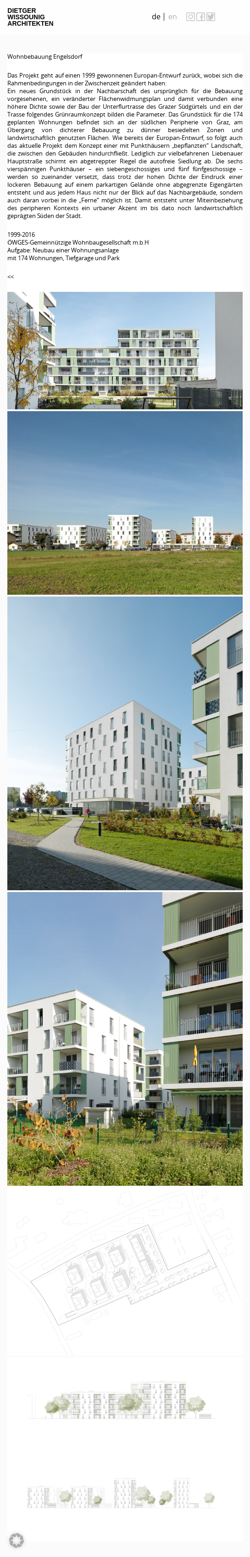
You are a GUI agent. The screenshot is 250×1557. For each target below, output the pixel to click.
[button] (16, 1540)
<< (10, 277)
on (233, 16)
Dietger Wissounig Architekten (30, 17)
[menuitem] (156, 17)
